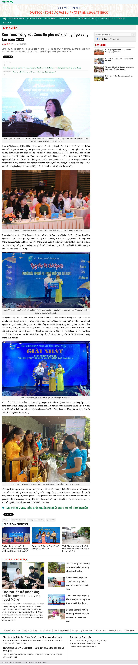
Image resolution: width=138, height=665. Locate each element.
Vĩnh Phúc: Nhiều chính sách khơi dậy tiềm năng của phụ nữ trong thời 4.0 (76, 548)
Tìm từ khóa (103, 39)
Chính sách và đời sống (17, 18)
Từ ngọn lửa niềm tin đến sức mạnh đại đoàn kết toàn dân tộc (119, 68)
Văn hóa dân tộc (50, 18)
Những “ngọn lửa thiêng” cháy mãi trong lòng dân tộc (119, 51)
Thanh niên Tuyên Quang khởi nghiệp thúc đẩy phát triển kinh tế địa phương (78, 599)
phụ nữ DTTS (51, 520)
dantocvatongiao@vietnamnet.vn (85, 646)
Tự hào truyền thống (34, 18)
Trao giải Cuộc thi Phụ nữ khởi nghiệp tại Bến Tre (45, 547)
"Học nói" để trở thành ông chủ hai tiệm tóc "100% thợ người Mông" (21, 595)
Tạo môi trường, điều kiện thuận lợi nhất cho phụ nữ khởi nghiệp (46, 507)
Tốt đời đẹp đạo (103, 18)
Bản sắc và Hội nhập (118, 18)
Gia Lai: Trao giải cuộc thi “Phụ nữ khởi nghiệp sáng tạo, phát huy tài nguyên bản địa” (15, 548)
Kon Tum (6, 520)
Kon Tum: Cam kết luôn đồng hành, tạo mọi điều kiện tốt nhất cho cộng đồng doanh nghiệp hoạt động (42, 68)
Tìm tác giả (115, 39)
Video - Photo (7, 22)
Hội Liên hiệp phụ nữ (19, 520)
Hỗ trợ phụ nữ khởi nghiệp (36, 520)
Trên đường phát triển (65, 18)
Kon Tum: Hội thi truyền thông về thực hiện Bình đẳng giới (34, 72)
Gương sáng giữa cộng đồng (85, 18)
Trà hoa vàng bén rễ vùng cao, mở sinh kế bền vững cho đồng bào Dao (78, 567)
